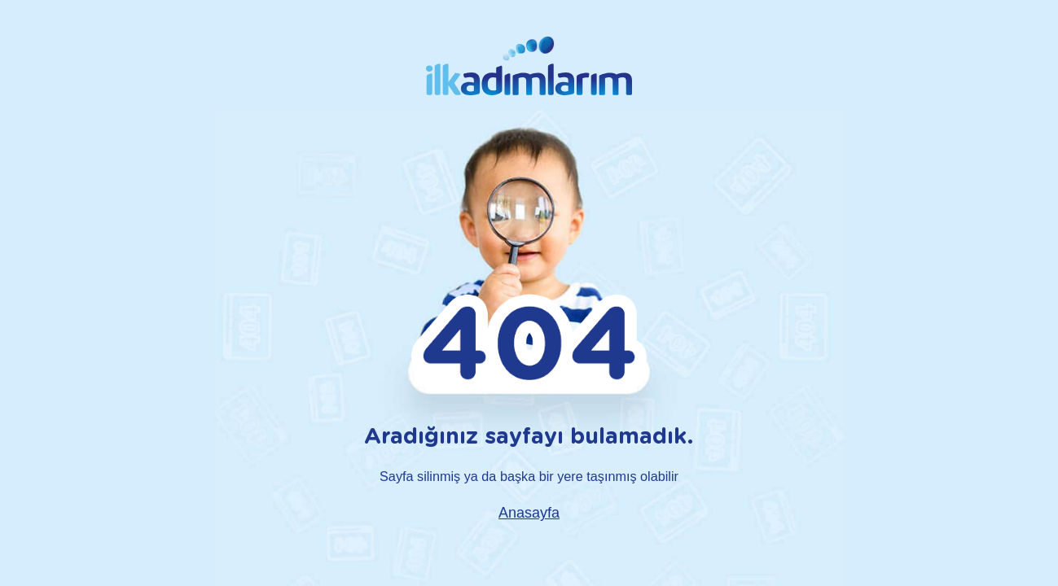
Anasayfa (529, 513)
